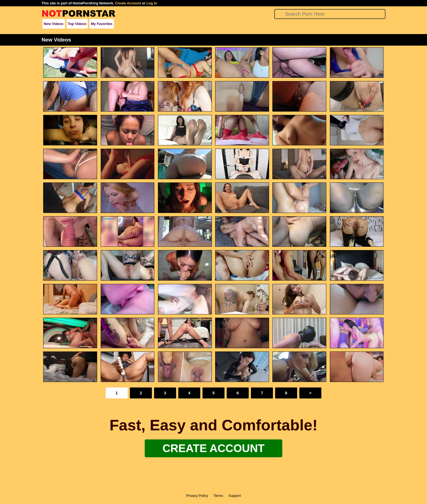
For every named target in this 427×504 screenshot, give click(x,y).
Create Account (128, 3)
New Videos (54, 24)
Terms (218, 496)
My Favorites (101, 24)
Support (235, 496)
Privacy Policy (197, 496)
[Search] (330, 14)
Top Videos (77, 24)
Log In (151, 3)
